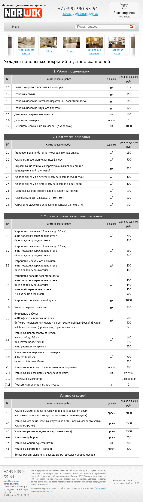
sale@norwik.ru (11, 480)
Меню (16, 26)
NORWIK (23, 13)
